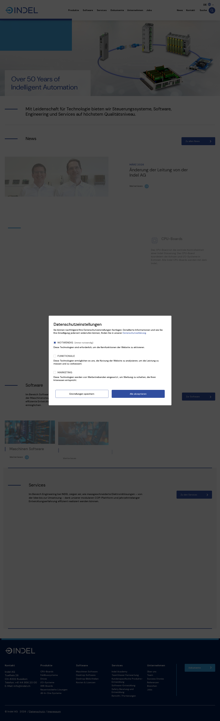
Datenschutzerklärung (134, 332)
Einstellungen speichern (81, 393)
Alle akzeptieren (138, 393)
